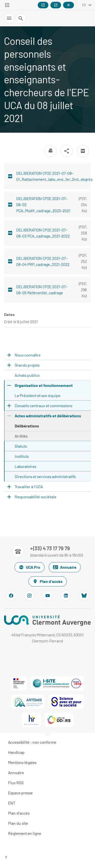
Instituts (22, 456)
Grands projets (27, 365)
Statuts (21, 446)
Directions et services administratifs (45, 476)
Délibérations (27, 425)
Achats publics (27, 375)
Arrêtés (21, 436)
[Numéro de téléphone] (47, 551)
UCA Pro (29, 567)
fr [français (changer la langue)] (84, 5)
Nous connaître (28, 354)
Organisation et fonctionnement (44, 385)
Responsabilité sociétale (35, 496)
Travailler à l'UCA (29, 486)
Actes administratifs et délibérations (48, 415)
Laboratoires (25, 466)
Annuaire (65, 567)
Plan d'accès (48, 581)
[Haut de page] (47, 858)
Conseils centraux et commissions (43, 405)
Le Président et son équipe (37, 395)
